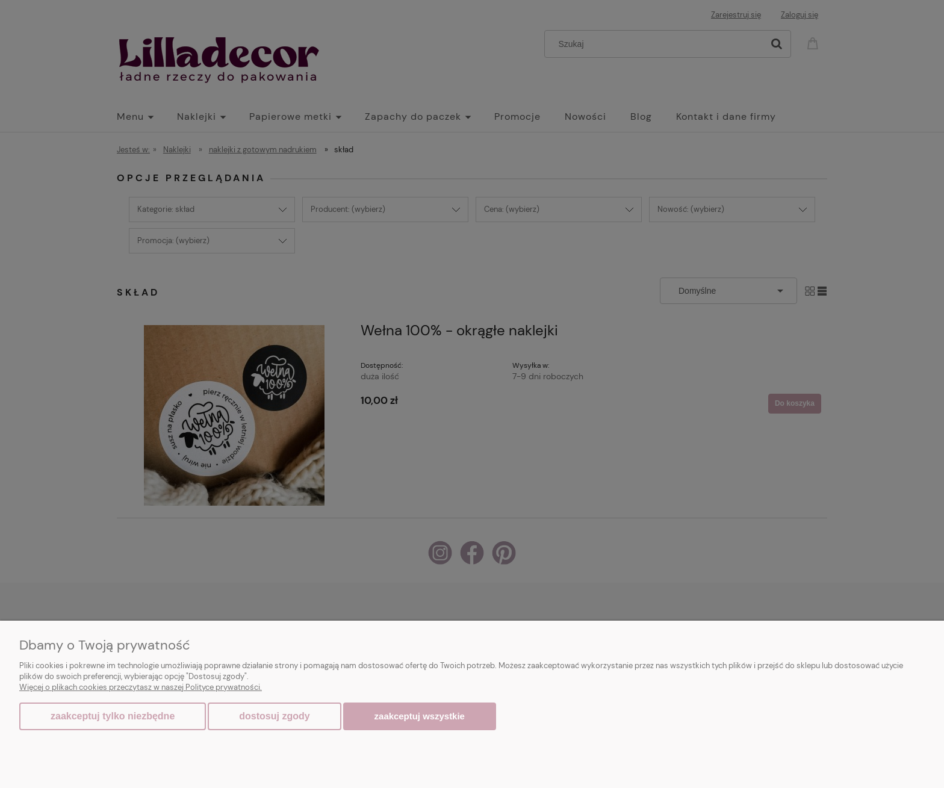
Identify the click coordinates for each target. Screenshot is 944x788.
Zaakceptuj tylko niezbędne (113, 716)
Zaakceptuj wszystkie (419, 716)
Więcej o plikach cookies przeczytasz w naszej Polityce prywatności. (140, 687)
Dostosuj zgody (274, 716)
